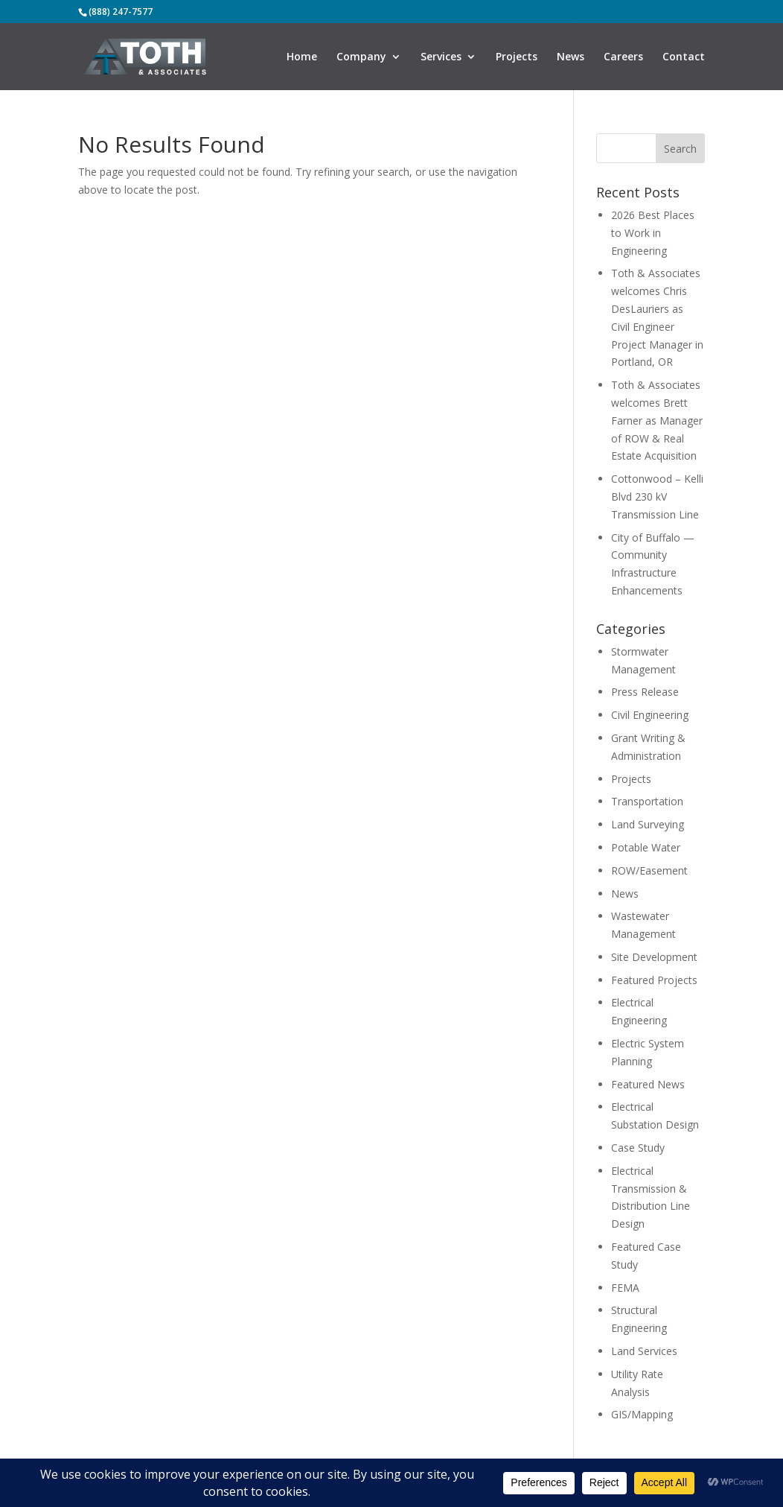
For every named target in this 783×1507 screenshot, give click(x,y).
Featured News (648, 1084)
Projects (516, 57)
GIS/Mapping (642, 1414)
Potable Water (645, 847)
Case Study (638, 1147)
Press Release (645, 692)
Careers (623, 57)
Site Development (654, 957)
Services (441, 57)
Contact (683, 57)
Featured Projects (654, 980)
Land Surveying (647, 824)
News (570, 57)
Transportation (647, 801)
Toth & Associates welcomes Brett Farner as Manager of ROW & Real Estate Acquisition (657, 420)
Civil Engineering (649, 715)
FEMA (625, 1288)
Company (361, 57)
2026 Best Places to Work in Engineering (652, 233)
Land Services (644, 1351)
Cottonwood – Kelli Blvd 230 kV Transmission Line (657, 496)
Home (302, 57)
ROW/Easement (649, 870)
